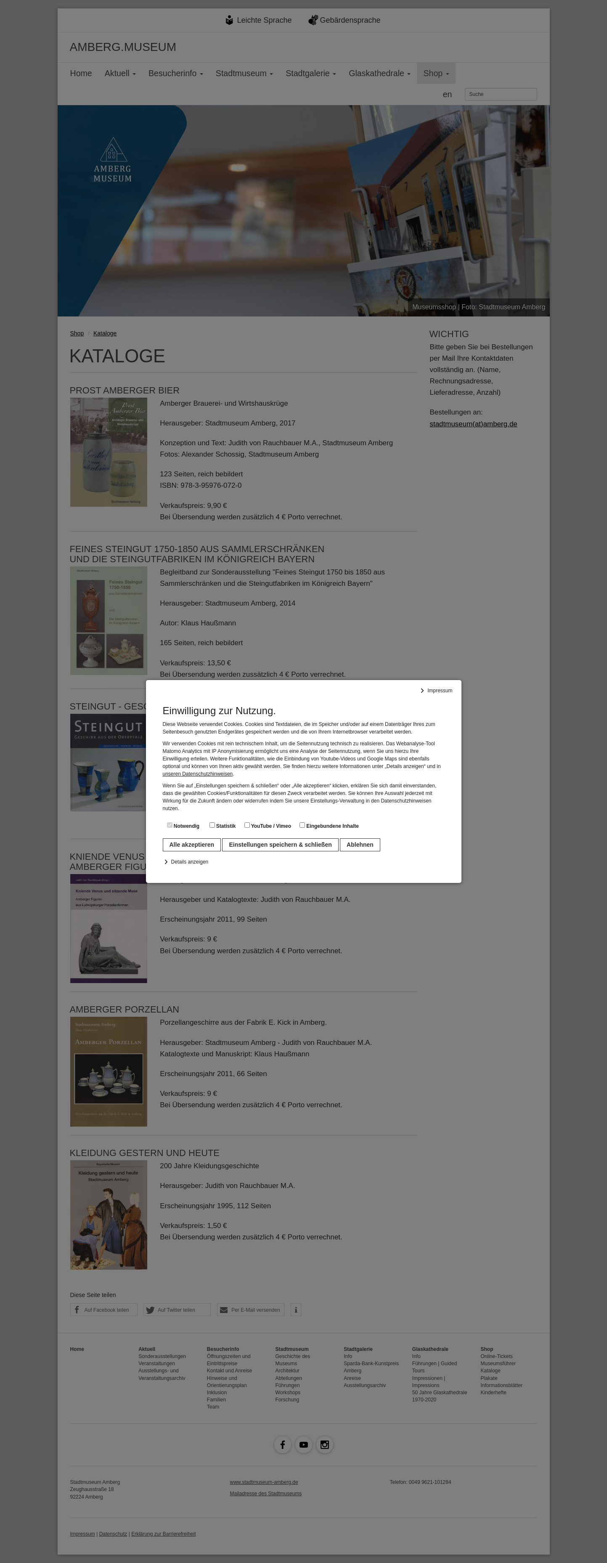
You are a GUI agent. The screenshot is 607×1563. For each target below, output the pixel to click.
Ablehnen (360, 844)
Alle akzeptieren (192, 844)
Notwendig (183, 825)
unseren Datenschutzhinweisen (198, 774)
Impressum (439, 691)
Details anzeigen (190, 862)
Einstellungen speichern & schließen (280, 844)
